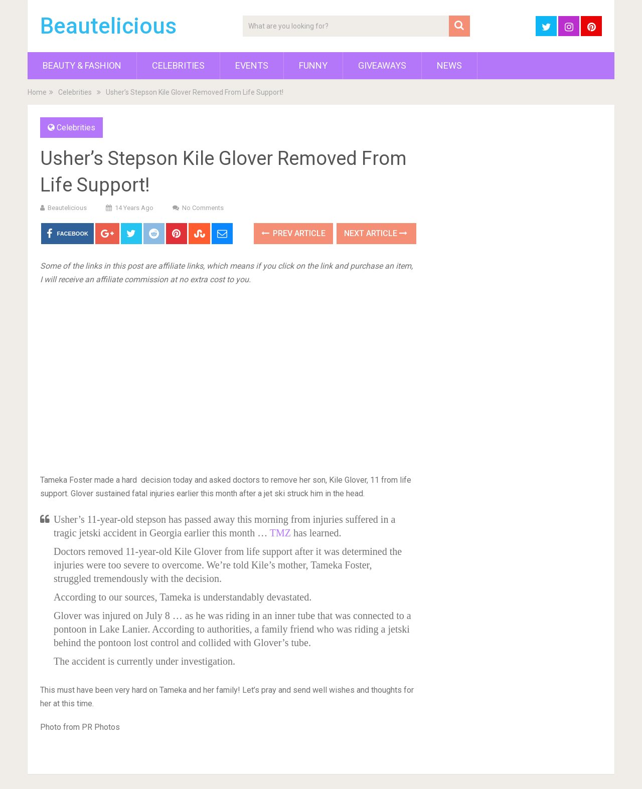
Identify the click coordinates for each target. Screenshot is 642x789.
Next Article (375, 233)
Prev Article (293, 233)
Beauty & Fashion (82, 65)
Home (37, 92)
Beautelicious (108, 26)
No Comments (203, 208)
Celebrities (178, 65)
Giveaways (382, 65)
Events (251, 65)
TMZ (280, 532)
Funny (313, 65)
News (449, 65)
